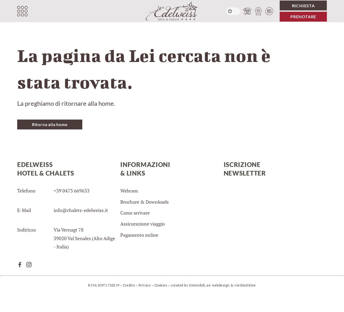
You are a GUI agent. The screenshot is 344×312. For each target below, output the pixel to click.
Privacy (145, 285)
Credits (129, 285)
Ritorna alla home (50, 124)
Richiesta (303, 5)
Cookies (160, 285)
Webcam (129, 191)
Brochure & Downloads (144, 202)
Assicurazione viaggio (142, 224)
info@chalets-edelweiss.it (81, 210)
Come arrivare (135, 213)
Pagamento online (139, 235)
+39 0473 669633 (72, 191)
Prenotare (303, 16)
